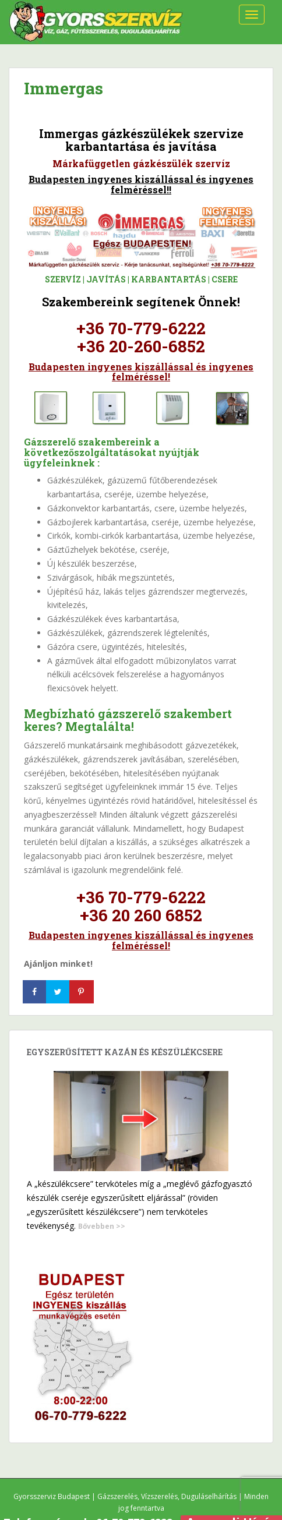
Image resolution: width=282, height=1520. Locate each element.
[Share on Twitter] (58, 991)
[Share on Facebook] (35, 991)
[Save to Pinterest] (82, 991)
